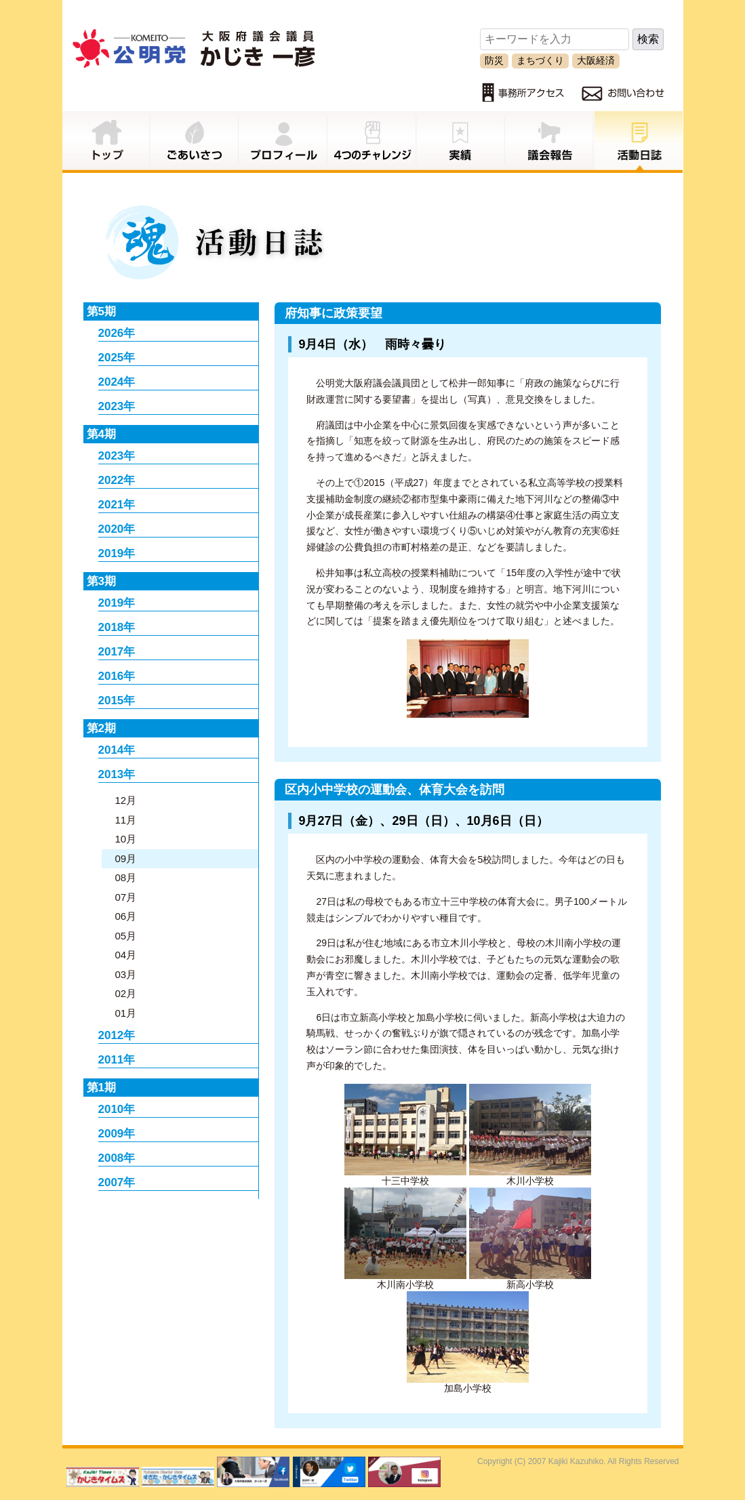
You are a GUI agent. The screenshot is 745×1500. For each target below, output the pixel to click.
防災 (494, 60)
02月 (126, 993)
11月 (126, 820)
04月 (126, 954)
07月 (126, 897)
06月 (126, 916)
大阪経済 (596, 60)
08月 (126, 877)
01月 (126, 1013)
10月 (126, 839)
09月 (126, 858)
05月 (126, 935)
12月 (126, 800)
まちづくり (540, 60)
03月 (126, 974)
